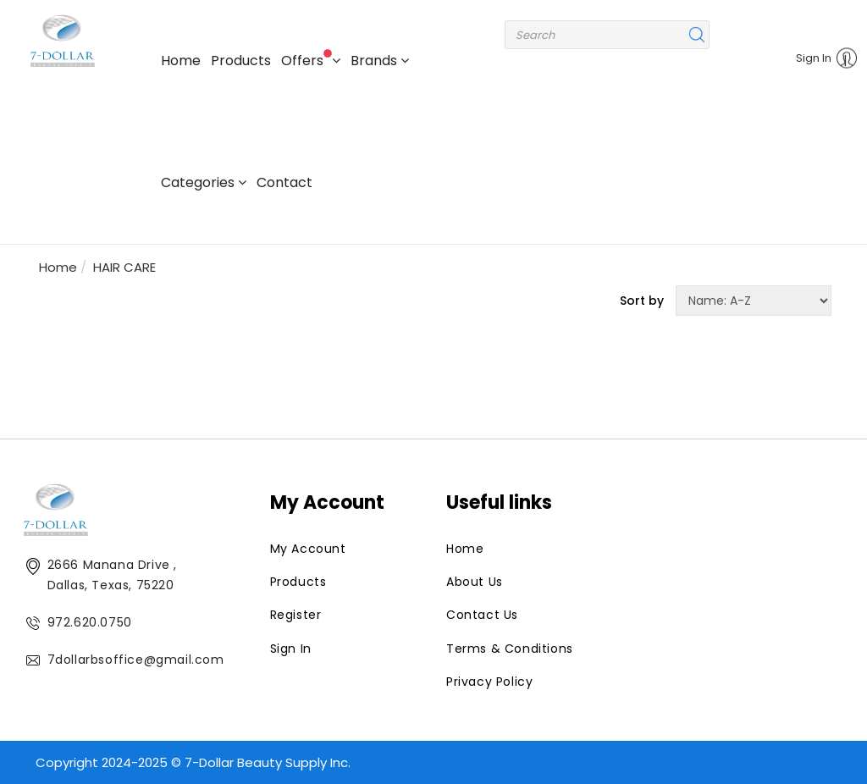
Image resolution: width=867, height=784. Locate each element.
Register (296, 614)
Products (241, 60)
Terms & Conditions (509, 648)
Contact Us (482, 614)
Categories (203, 182)
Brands (380, 60)
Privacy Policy (489, 681)
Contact (284, 182)
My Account (308, 548)
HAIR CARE (124, 267)
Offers (310, 59)
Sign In (821, 59)
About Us (474, 581)
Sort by (642, 300)
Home (181, 60)
